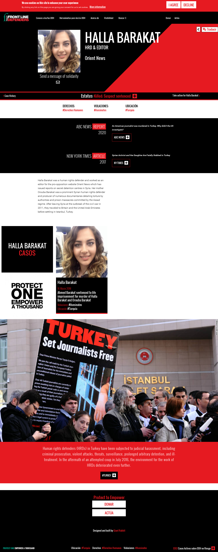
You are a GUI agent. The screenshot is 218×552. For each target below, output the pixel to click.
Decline (188, 4)
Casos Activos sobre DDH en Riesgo (192, 548)
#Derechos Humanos (73, 110)
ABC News (119, 137)
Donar (168, 18)
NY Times (118, 162)
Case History (10, 96)
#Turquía (130, 110)
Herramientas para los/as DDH (72, 18)
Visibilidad (108, 18)
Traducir (211, 29)
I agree (173, 4)
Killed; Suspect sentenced (112, 96)
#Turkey (106, 475)
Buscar (122, 17)
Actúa (177, 18)
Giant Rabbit (119, 530)
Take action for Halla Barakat (185, 95)
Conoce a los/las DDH (45, 18)
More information (98, 7)
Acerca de (95, 18)
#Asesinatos (100, 110)
